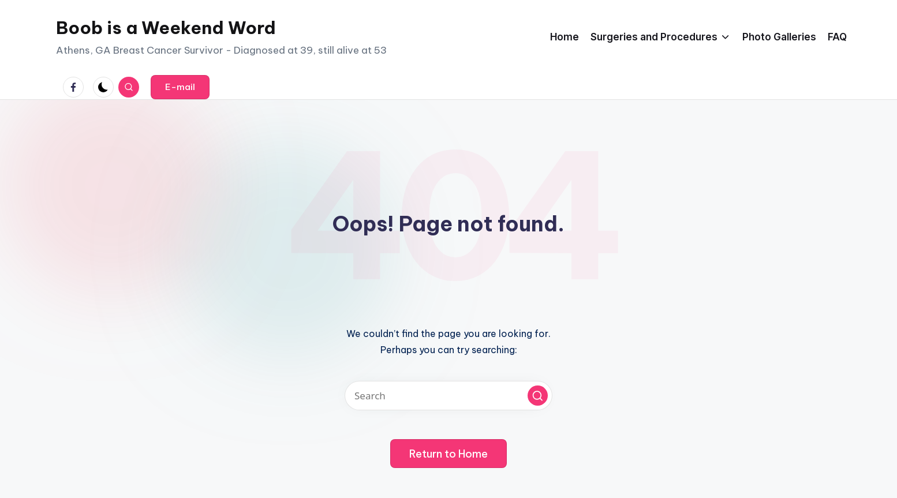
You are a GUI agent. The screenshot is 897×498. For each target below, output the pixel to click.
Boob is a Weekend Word (166, 28)
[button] (180, 87)
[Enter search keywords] (448, 395)
